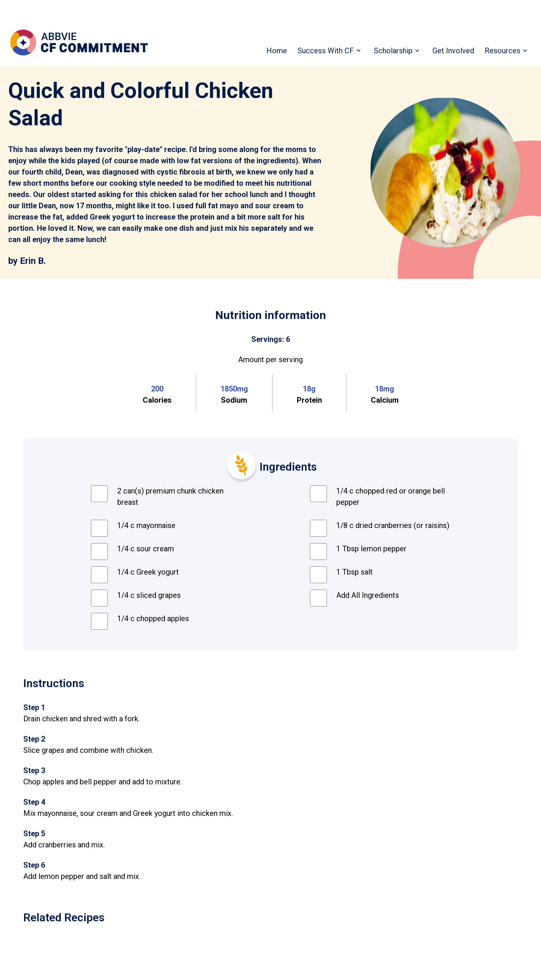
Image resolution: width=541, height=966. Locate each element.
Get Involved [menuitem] (453, 50)
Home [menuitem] (276, 50)
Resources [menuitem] (502, 50)
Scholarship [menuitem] (393, 50)
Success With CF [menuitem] (326, 50)
